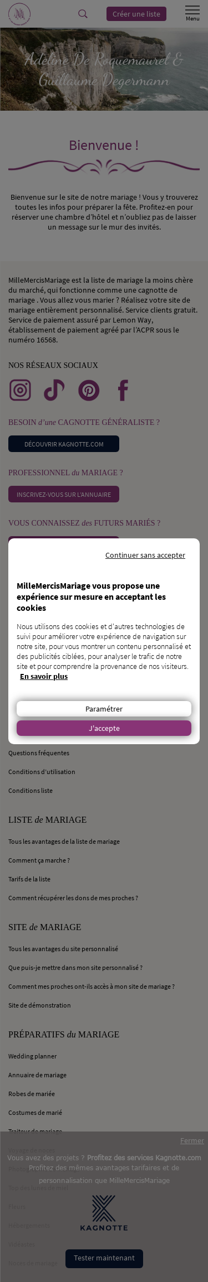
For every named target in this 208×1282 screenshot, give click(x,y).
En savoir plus (44, 676)
